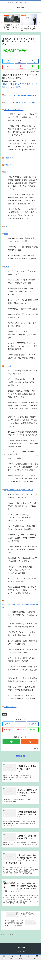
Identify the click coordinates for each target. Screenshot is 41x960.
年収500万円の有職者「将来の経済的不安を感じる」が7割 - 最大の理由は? (22, 433)
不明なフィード (10, 158)
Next (39, 23)
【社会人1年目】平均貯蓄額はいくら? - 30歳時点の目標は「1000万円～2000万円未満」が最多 (23, 444)
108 (5, 714)
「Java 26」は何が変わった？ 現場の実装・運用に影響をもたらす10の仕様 (23, 506)
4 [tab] (24, 34)
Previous (2, 23)
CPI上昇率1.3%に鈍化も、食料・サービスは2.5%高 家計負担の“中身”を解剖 (22, 670)
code (6, 234)
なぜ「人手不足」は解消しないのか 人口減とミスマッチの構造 (22, 659)
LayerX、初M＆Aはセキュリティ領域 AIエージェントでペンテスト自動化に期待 (23, 549)
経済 (6, 172)
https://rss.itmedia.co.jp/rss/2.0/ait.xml (18, 490)
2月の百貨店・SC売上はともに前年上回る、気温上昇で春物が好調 (22, 633)
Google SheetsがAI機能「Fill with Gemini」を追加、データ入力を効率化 (23, 257)
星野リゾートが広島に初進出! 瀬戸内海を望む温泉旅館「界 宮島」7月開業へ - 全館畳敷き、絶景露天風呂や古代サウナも (22, 421)
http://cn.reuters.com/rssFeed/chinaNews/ (20, 95)
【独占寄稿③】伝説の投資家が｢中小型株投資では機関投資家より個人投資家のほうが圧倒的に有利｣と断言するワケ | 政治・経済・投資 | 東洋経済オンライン (22, 183)
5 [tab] (27, 34)
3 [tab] (20, 34)
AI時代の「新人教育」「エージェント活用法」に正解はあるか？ (22, 495)
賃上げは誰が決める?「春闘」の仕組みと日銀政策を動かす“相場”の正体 (22, 697)
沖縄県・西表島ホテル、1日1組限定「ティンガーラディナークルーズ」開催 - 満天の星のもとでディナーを (22, 478)
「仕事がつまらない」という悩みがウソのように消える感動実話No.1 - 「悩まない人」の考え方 (22, 117)
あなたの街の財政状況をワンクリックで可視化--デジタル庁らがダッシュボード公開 (22, 291)
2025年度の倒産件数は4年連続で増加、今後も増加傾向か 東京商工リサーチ (22, 615)
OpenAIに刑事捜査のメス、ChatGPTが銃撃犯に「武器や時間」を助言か (22, 356)
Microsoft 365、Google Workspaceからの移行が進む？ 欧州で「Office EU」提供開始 (22, 538)
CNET (6, 267)
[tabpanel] (12, 22)
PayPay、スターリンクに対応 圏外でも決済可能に (22, 324)
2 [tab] (17, 34)
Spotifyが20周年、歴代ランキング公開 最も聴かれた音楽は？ (23, 315)
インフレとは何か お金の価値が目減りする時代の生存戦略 (22, 642)
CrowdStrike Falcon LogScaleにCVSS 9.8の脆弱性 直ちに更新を (22, 559)
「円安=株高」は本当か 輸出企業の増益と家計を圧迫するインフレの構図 (22, 679)
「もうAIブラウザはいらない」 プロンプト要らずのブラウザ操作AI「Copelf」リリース (22, 518)
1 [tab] (14, 34)
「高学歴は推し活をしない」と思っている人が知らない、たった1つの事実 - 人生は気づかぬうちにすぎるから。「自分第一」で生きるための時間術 (23, 145)
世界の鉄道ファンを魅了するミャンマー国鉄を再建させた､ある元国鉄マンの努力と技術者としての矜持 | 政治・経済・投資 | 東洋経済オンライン (22, 199)
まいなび (7, 366)
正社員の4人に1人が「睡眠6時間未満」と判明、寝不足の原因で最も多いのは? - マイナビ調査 (22, 394)
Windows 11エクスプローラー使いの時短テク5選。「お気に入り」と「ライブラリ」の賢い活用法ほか (22, 590)
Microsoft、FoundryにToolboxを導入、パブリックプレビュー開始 (23, 239)
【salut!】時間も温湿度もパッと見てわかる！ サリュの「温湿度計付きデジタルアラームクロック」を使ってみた (23, 467)
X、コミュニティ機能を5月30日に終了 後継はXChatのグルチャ (23, 301)
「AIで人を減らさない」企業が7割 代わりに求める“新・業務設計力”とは (22, 527)
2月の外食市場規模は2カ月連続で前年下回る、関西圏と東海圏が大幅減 (23, 625)
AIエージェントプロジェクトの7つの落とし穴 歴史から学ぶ (22, 579)
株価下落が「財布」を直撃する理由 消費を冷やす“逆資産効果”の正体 (22, 688)
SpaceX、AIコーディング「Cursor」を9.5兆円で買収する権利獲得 (22, 281)
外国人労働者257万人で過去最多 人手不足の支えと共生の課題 (22, 650)
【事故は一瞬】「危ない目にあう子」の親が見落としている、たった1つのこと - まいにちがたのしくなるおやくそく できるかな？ (22, 130)
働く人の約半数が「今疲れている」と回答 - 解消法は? (22, 372)
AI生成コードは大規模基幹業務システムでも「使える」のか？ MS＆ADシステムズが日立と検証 (22, 570)
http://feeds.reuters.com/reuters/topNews (20, 102)
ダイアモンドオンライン (13, 110)
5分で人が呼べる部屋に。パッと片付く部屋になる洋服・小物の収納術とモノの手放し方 (22, 382)
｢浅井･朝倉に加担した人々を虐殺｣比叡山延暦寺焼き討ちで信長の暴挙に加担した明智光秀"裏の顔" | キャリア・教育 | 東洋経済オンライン (22, 213)
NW (5, 227)
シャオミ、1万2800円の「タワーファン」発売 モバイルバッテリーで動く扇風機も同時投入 (22, 346)
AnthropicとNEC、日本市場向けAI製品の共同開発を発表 (23, 248)
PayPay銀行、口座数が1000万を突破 (22, 309)
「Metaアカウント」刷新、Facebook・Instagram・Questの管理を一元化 (22, 335)
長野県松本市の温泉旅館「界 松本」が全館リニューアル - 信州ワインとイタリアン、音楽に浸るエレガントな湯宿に (23, 407)
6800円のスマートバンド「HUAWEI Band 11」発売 (22, 272)
